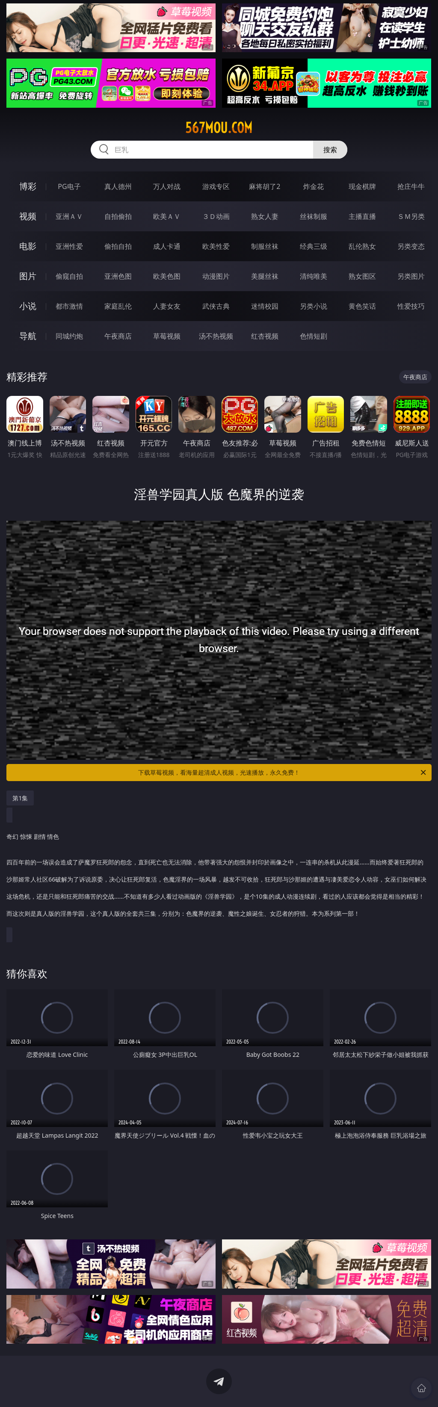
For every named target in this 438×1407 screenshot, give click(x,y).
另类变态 (411, 246)
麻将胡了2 (264, 186)
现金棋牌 (362, 186)
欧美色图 (167, 276)
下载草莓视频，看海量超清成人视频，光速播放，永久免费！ (282, 772)
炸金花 (313, 186)
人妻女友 (167, 306)
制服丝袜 (264, 246)
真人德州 (118, 186)
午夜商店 (118, 336)
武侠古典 (216, 306)
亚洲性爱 (69, 246)
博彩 (27, 186)
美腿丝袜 (264, 276)
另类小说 (313, 306)
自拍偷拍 (118, 216)
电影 (27, 246)
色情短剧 (313, 336)
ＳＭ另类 (411, 216)
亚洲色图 (118, 276)
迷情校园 (264, 306)
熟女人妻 (264, 216)
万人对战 (167, 186)
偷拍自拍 (118, 246)
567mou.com (218, 127)
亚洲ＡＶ (69, 216)
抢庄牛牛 (411, 186)
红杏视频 (264, 336)
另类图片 (411, 276)
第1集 (20, 798)
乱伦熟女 (362, 246)
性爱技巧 (411, 306)
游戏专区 (216, 186)
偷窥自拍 (69, 276)
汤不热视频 (216, 336)
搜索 (330, 149)
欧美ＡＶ (167, 216)
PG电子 (69, 186)
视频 (27, 216)
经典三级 (313, 246)
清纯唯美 (313, 276)
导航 (27, 336)
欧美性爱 (216, 246)
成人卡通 (167, 246)
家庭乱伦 (118, 306)
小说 (27, 306)
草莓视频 (167, 336)
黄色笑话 (362, 306)
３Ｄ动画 (216, 216)
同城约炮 (69, 336)
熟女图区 (362, 276)
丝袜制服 (313, 216)
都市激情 (69, 306)
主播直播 (362, 216)
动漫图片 (216, 276)
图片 (27, 276)
